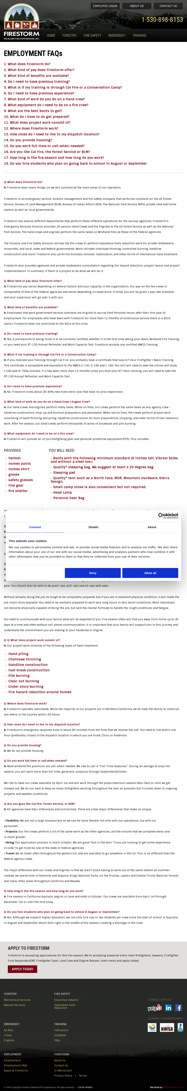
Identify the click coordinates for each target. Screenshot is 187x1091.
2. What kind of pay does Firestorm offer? (39, 70)
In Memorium (63, 1070)
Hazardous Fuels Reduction (64, 1006)
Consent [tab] (35, 527)
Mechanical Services (17, 1000)
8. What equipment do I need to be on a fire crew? (46, 105)
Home (51, 35)
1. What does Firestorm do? (27, 64)
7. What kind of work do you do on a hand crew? (44, 99)
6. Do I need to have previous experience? (39, 93)
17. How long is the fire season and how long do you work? (54, 157)
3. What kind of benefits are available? (36, 75)
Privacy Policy (63, 1075)
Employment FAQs (15, 1065)
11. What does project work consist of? (37, 122)
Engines (9, 1040)
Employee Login (105, 6)
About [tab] (152, 527)
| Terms (81, 1075)
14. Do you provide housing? (28, 140)
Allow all (150, 573)
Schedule (60, 1035)
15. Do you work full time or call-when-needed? (44, 146)
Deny (93, 573)
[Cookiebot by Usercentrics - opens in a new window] (161, 516)
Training (139, 35)
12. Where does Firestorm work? (31, 128)
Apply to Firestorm (16, 1070)
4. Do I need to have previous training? (37, 81)
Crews (8, 1035)
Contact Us (168, 6)
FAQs (57, 1040)
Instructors (61, 1030)
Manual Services (14, 1005)
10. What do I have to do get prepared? (37, 116)
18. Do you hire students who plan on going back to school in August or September (75, 163)
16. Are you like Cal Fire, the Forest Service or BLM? (47, 152)
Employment (12, 1060)
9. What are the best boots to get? (33, 111)
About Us (137, 6)
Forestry (70, 35)
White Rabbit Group (173, 1087)
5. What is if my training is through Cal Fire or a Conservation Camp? (63, 87)
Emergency (116, 35)
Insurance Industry (66, 1000)
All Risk (8, 1030)
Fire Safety (92, 35)
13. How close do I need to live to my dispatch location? (52, 134)
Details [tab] (93, 527)
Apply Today (22, 969)
